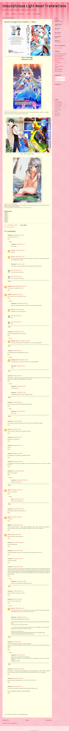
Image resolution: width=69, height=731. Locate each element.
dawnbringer (57, 105)
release (56, 113)
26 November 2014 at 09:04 (21, 480)
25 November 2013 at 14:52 (18, 331)
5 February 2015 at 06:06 (21, 581)
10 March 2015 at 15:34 (19, 608)
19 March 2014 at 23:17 (17, 350)
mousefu (9, 429)
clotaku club (57, 104)
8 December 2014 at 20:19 (17, 489)
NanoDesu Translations (59, 58)
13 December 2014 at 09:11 (16, 516)
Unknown (13, 250)
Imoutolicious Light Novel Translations (34, 6)
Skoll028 (9, 294)
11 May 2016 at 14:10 (17, 276)
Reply (9, 239)
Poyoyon (13, 256)
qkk (8, 227)
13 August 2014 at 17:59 (17, 445)
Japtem (56, 64)
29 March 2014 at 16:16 (23, 359)
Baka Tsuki (57, 60)
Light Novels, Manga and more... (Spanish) (60, 56)
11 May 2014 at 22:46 (19, 309)
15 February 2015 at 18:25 (18, 591)
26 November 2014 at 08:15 (18, 470)
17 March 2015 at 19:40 (21, 392)
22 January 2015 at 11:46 (18, 558)
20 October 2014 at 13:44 (18, 461)
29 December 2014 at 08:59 (15, 534)
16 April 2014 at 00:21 (20, 365)
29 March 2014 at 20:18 (21, 386)
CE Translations (58, 62)
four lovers (57, 109)
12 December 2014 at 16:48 (18, 508)
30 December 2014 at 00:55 (18, 542)
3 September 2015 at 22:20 (21, 617)
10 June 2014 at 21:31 (20, 244)
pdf (55, 111)
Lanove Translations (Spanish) (60, 53)
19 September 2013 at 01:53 (20, 286)
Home (7, 14)
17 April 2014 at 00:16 (17, 402)
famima (56, 107)
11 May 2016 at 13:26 (17, 315)
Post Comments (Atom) (12, 723)
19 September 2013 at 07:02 (21, 303)
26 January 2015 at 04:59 (18, 566)
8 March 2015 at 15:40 (17, 599)
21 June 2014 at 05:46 (17, 421)
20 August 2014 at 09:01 (17, 453)
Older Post (49, 720)
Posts (57, 77)
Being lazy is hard (11, 286)
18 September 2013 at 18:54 (18, 235)
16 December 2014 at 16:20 (17, 525)
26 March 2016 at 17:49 (17, 686)
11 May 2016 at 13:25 (17, 270)
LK (11, 270)
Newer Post (5, 720)
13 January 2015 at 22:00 (18, 550)
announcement (57, 102)
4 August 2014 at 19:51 (17, 437)
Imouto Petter (37, 14)
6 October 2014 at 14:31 (20, 250)
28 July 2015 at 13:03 (20, 655)
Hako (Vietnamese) (58, 71)
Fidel (9, 534)
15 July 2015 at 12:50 (17, 641)
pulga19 (9, 516)
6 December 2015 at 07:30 (18, 678)
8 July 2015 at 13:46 (20, 264)
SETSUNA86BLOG (59, 69)
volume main (11, 227)
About (28, 14)
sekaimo (56, 115)
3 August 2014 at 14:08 (16, 429)
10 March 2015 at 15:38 (19, 256)
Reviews (21, 14)
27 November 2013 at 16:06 (24, 340)
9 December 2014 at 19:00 (18, 499)
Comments (58, 80)
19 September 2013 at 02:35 (17, 294)
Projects (14, 14)
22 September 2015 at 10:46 (18, 668)
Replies (10, 241)
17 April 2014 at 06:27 (20, 411)
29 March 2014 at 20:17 (17, 375)
